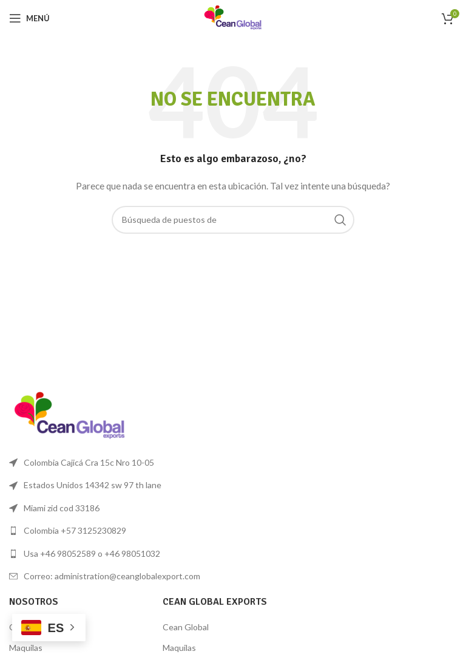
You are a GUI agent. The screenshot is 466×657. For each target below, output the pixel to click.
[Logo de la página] (233, 17)
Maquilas (25, 647)
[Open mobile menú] (29, 18)
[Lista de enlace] (118, 530)
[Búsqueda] (233, 220)
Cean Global (186, 627)
